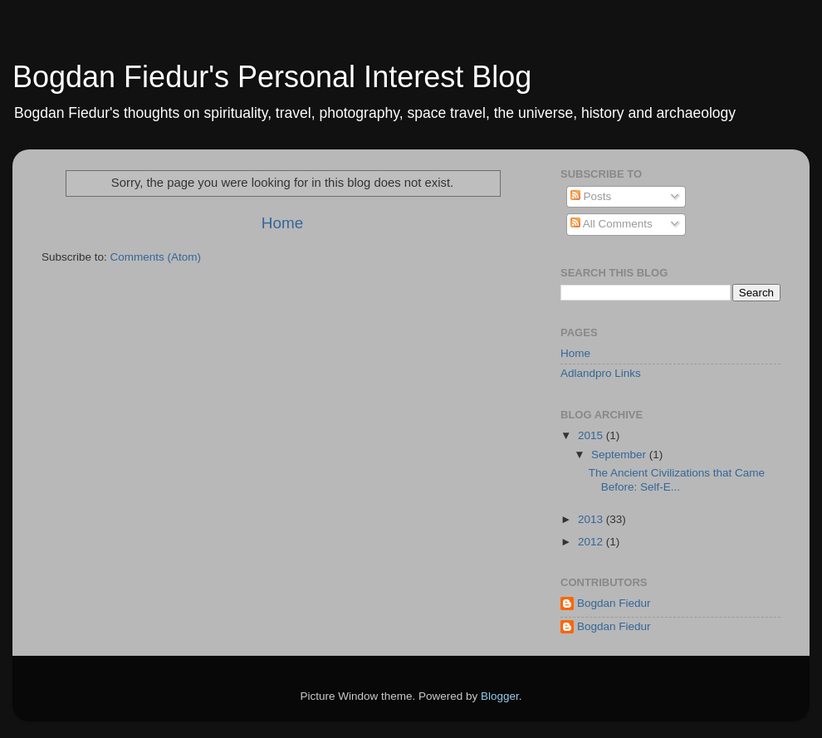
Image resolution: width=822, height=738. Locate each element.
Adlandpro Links (600, 373)
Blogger (500, 696)
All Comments (611, 223)
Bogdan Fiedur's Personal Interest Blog (271, 77)
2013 (592, 519)
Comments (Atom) (156, 257)
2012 (592, 541)
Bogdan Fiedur (614, 603)
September (620, 454)
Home (282, 223)
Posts (591, 196)
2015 (592, 435)
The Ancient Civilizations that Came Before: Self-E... (677, 479)
